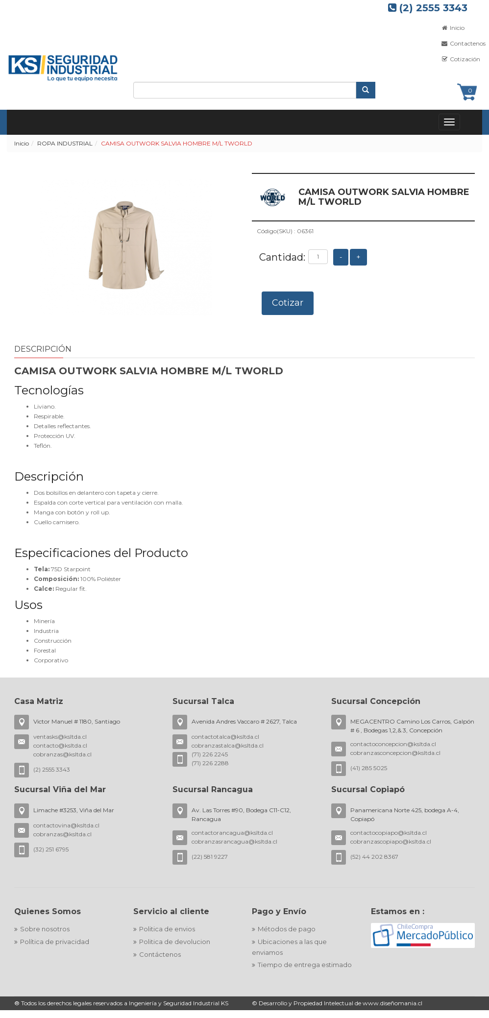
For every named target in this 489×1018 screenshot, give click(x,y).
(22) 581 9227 (210, 856)
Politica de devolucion (174, 941)
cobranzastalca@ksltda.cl (228, 745)
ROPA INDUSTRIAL (65, 143)
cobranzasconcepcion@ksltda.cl (395, 752)
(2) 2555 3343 (427, 8)
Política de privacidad (54, 941)
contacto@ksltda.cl (60, 745)
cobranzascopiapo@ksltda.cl (390, 841)
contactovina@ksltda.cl (66, 825)
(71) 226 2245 (210, 754)
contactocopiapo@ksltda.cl (388, 832)
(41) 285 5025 (368, 768)
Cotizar (287, 302)
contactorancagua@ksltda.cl (232, 832)
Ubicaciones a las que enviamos (289, 947)
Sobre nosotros (45, 929)
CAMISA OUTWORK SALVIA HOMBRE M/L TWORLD (176, 143)
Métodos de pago (287, 929)
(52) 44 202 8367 (374, 856)
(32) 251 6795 (51, 849)
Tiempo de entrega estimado (305, 965)
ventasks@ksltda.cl (60, 736)
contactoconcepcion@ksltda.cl (393, 744)
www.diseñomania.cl (392, 1003)
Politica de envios (167, 929)
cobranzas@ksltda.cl (62, 754)
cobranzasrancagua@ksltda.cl (234, 841)
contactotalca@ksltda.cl (225, 736)
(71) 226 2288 (210, 763)
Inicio (21, 143)
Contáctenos (160, 954)
